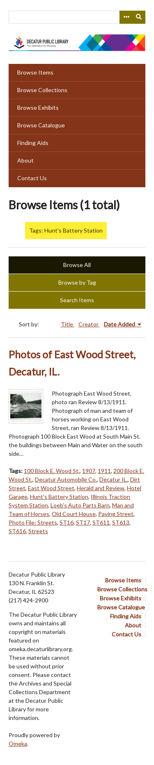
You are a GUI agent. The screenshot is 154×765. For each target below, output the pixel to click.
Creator (89, 324)
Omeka (18, 743)
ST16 (67, 522)
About (25, 160)
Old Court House (74, 513)
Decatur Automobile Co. (66, 479)
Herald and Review (100, 487)
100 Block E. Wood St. (52, 470)
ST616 (17, 530)
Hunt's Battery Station (59, 496)
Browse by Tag (77, 282)
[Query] (77, 17)
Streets (38, 530)
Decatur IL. (113, 479)
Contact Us (32, 177)
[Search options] (126, 17)
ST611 (101, 522)
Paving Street (115, 513)
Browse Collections (42, 89)
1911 (104, 470)
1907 (88, 470)
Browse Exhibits (38, 107)
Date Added (120, 324)
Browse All (77, 264)
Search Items (77, 299)
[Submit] (139, 17)
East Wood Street (51, 487)
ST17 (83, 522)
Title (67, 324)
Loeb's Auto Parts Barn (80, 505)
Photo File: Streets (33, 522)
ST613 (120, 522)
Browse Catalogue (41, 125)
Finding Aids (32, 142)
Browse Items (35, 72)
